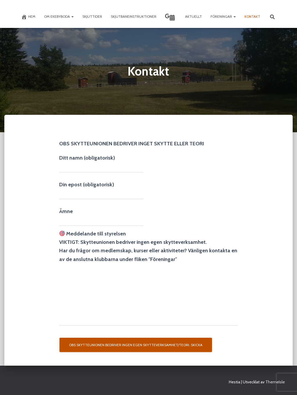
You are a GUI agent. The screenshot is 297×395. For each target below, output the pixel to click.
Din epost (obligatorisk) (101, 190)
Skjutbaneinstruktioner (133, 16)
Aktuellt (193, 16)
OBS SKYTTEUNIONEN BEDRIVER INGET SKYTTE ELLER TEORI (131, 143)
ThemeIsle (275, 382)
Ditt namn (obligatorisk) (101, 164)
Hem (28, 17)
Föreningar (223, 16)
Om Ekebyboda (59, 16)
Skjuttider (92, 16)
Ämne (101, 217)
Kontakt (252, 16)
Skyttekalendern (172, 18)
